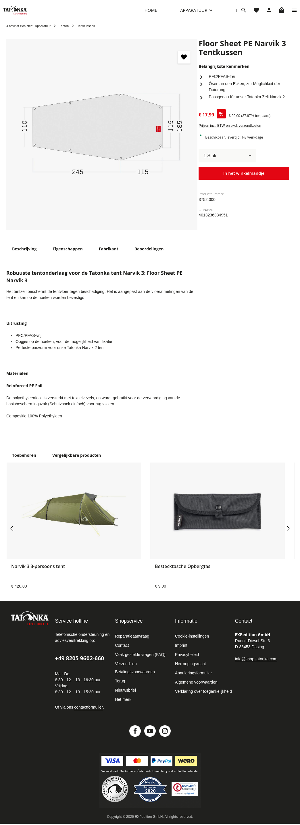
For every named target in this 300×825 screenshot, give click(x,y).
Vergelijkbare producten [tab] (74, 460)
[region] (102, 140)
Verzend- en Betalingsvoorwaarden (135, 672)
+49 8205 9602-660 (79, 663)
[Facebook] (135, 736)
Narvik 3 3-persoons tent (38, 571)
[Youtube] (150, 736)
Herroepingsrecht (190, 668)
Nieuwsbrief (125, 695)
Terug (120, 686)
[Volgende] (288, 533)
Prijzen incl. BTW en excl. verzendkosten (230, 131)
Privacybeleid (187, 659)
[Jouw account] (269, 13)
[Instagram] (165, 736)
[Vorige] (12, 533)
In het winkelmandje (244, 179)
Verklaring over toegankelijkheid (203, 696)
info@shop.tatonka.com (256, 663)
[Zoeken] (243, 13)
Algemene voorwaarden (196, 687)
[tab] (24, 254)
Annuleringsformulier (193, 678)
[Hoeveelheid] (227, 161)
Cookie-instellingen (192, 641)
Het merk (123, 704)
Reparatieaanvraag (132, 641)
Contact (122, 650)
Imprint (181, 650)
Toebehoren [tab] (23, 460)
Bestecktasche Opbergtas (182, 571)
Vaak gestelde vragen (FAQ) (140, 659)
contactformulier (88, 712)
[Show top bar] (294, 13)
